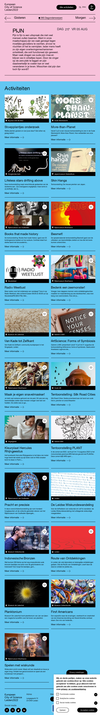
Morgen (85, 18)
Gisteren (15, 18)
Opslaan (62, 710)
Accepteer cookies (87, 710)
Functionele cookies (67, 694)
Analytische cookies (67, 698)
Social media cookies (68, 703)
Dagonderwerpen (50, 18)
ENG (84, 7)
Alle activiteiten (66, 8)
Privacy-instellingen (77, 672)
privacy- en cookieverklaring (73, 689)
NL (80, 7)
